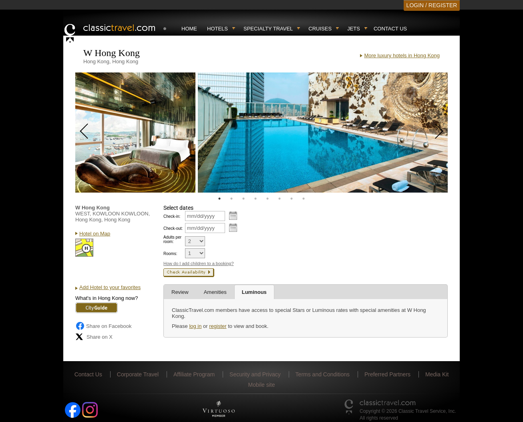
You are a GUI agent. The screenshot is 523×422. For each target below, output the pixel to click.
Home (189, 29)
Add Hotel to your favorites (110, 287)
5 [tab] (268, 199)
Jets (353, 29)
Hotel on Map (94, 234)
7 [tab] (292, 199)
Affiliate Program (194, 374)
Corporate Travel (138, 374)
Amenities (215, 292)
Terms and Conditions (323, 374)
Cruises (320, 29)
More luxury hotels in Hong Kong (402, 55)
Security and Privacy (255, 374)
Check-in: (171, 216)
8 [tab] (304, 199)
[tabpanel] (135, 132)
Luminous (254, 292)
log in (195, 326)
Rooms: (170, 253)
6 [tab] (280, 199)
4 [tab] (255, 199)
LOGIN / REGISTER (431, 5)
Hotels (217, 29)
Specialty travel (268, 29)
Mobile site (261, 385)
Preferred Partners (387, 374)
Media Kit (437, 374)
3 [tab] (243, 199)
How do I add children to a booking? (198, 263)
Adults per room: (172, 239)
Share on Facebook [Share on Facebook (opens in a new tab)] (103, 326)
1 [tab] (219, 199)
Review (180, 292)
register (217, 326)
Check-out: (173, 228)
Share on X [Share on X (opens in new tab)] (94, 337)
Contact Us (390, 29)
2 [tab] (231, 199)
